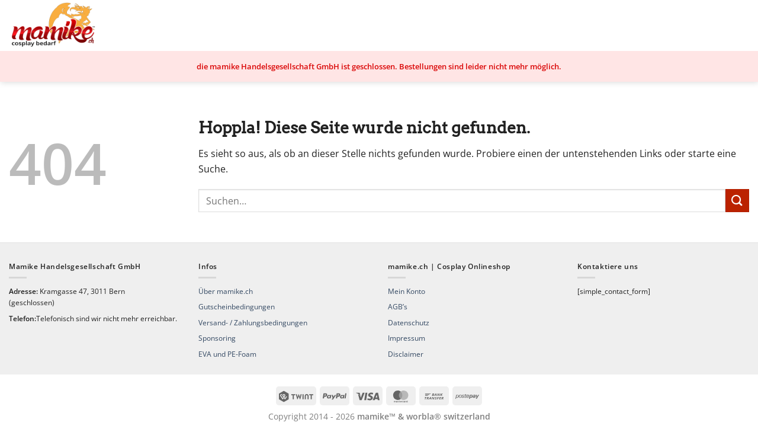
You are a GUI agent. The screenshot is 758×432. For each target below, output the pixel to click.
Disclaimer (405, 354)
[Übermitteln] (737, 200)
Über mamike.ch (225, 291)
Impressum (406, 338)
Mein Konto (406, 291)
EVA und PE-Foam (227, 354)
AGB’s (397, 307)
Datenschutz (408, 323)
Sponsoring (217, 338)
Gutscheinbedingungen (236, 307)
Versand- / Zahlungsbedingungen (252, 323)
